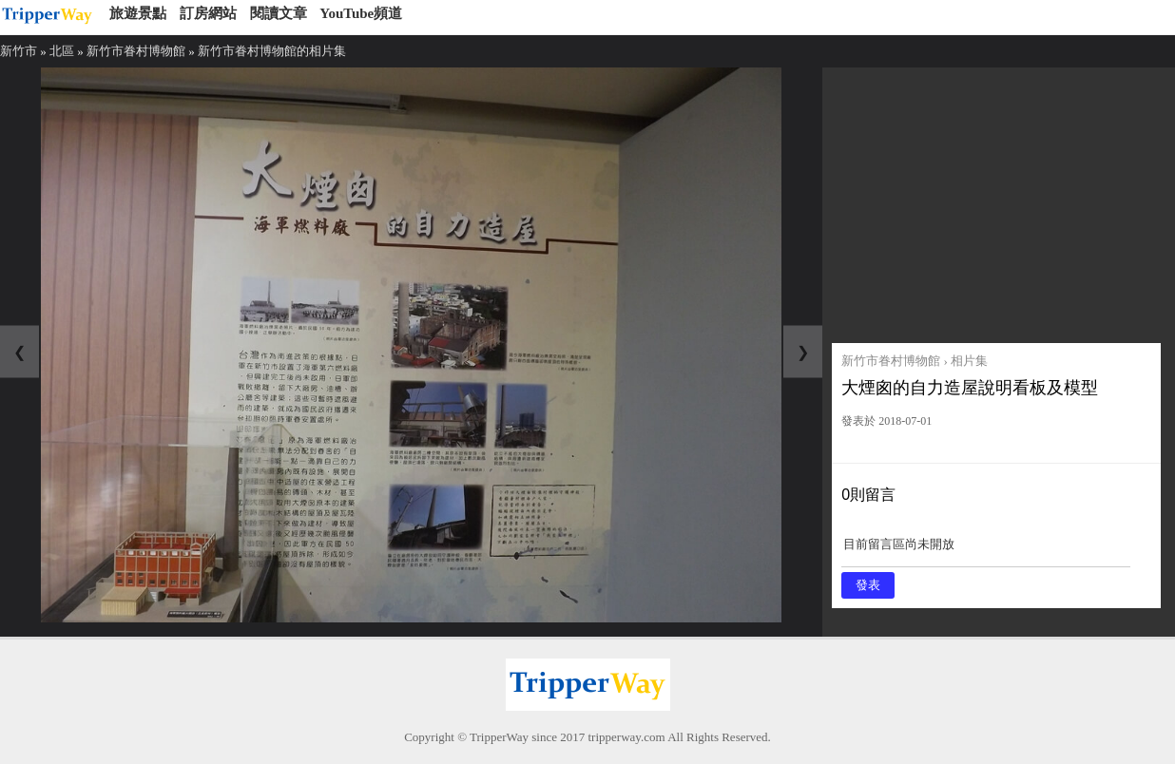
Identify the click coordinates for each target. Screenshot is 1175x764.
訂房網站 (208, 13)
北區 (61, 51)
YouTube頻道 (360, 13)
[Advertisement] (996, 200)
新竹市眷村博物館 (136, 51)
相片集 (969, 360)
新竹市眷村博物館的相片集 (272, 51)
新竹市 (18, 51)
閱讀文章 (278, 13)
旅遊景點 (137, 13)
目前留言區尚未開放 (985, 550)
